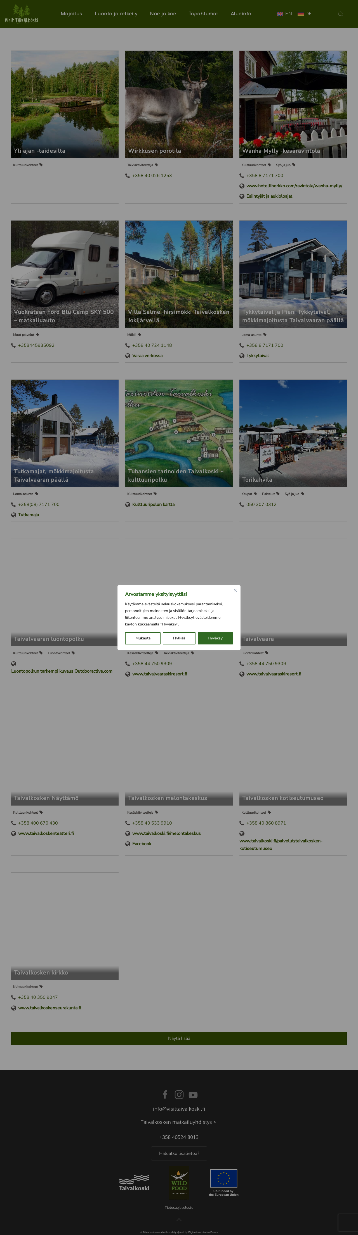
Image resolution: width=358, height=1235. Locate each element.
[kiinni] (235, 590)
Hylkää (179, 638)
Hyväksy (215, 638)
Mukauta (142, 638)
